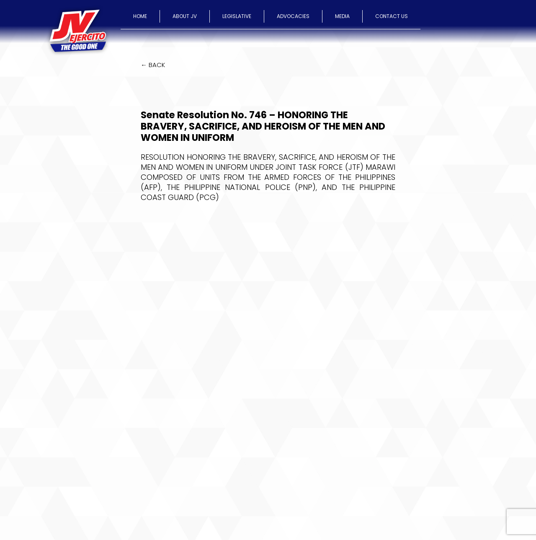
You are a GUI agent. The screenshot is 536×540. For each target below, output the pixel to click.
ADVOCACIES (293, 16)
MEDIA (342, 16)
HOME (140, 16)
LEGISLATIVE (236, 16)
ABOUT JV (185, 16)
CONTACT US (391, 16)
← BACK (153, 64)
